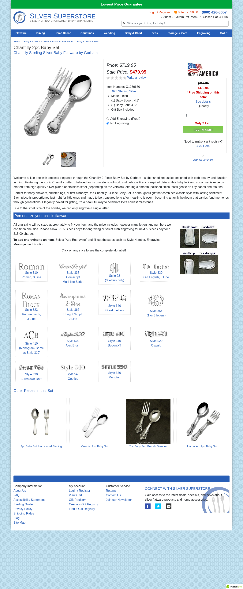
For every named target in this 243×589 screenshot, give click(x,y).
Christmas (87, 33)
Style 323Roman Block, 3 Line (31, 309)
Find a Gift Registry (82, 509)
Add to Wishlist (203, 160)
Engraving (203, 33)
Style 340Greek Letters (114, 304)
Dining (40, 33)
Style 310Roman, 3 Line (31, 272)
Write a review (137, 77)
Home (16, 41)
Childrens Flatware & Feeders (57, 41)
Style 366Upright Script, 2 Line (73, 309)
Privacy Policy (22, 509)
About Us (19, 490)
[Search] (175, 23)
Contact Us (113, 495)
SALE (223, 33)
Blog (16, 518)
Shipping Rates (23, 513)
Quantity (203, 106)
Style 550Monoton (115, 372)
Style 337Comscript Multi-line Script (73, 274)
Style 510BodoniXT (114, 339)
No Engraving (119, 123)
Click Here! (203, 146)
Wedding (109, 33)
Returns (111, 490)
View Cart (75, 495)
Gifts (155, 33)
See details (203, 101)
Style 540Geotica (73, 373)
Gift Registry (77, 499)
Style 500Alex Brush (73, 339)
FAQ (16, 495)
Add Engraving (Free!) (125, 118)
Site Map (19, 522)
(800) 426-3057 (214, 12)
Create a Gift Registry (83, 504)
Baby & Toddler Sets (88, 41)
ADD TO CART (203, 129)
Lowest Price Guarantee (121, 4)
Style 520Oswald (156, 339)
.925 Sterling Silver (124, 91)
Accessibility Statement (29, 499)
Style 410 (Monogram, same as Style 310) (31, 343)
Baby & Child (133, 33)
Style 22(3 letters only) (114, 274)
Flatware (21, 33)
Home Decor (63, 33)
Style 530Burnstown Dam (31, 373)
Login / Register (159, 12)
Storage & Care (177, 33)
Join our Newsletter (119, 499)
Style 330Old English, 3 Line (156, 272)
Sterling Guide (23, 504)
